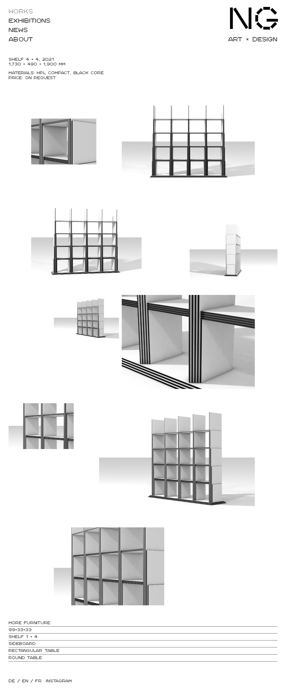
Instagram (59, 681)
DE (12, 681)
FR (38, 681)
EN (25, 681)
